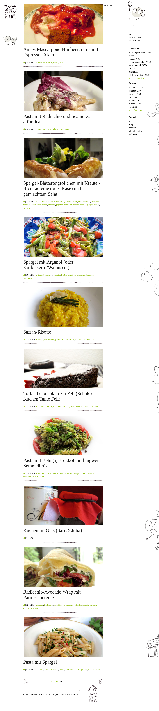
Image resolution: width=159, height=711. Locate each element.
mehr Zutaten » (135, 110)
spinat (96, 204)
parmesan (68, 204)
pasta (44, 129)
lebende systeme (136, 131)
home (25, 694)
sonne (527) (134, 68)
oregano (51, 204)
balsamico (40, 201)
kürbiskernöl (67, 275)
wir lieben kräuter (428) (139, 75)
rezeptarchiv (134, 40)
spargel (89, 204)
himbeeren (40, 62)
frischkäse (58, 605)
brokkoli (40, 473)
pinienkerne (70, 669)
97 (57, 681)
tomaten (89, 275)
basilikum (50, 201)
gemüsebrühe (49, 339)
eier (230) (133, 97)
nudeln (83, 473)
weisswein (28, 208)
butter (38, 129)
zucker (95, 406)
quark (60, 62)
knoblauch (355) (136, 87)
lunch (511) (134, 71)
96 (52, 681)
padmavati (133, 134)
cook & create (135, 37)
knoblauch (36, 204)
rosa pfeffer (82, 669)
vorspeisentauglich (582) (140, 62)
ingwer (53, 473)
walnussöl (27, 278)
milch (65, 406)
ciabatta (56, 275)
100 (71, 681)
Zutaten (132, 83)
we (130, 34)
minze (44, 204)
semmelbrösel (29, 476)
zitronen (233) (135, 94)
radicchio (78, 605)
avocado (39, 605)
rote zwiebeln (54, 129)
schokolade (86, 406)
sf (24, 62)
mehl (60, 406)
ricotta (76, 204)
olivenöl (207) (135, 103)
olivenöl (90, 473)
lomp (131, 124)
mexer (131, 121)
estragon (86, 201)
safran (71, 339)
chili (47, 473)
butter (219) (134, 100)
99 (66, 681)
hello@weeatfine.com (70, 694)
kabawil (132, 127)
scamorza (65, 129)
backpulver (41, 406)
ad (24, 339)
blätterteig (60, 201)
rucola (83, 204)
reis (66, 339)
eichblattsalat (71, 201)
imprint (33, 694)
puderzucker (74, 406)
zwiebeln (90, 339)
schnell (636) (135, 59)
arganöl (39, 275)
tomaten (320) (135, 91)
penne (61, 669)
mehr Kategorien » (137, 78)
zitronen (34, 608)
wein (97, 669)
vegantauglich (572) (138, 65)
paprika (59, 204)
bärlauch (40, 669)
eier (80, 201)
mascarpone (51, 62)
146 (82, 681)
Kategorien (134, 48)
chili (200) (133, 107)
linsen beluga (73, 473)
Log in (55, 694)
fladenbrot (48, 605)
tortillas (26, 608)
